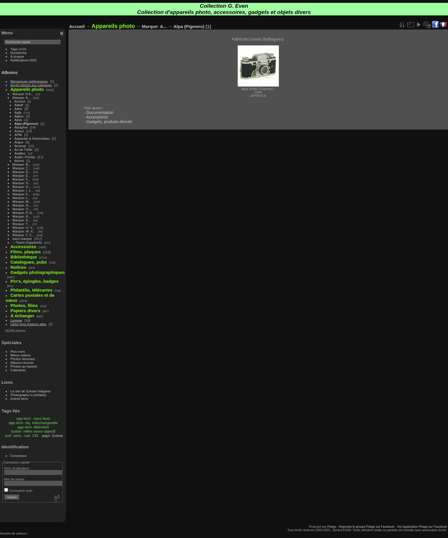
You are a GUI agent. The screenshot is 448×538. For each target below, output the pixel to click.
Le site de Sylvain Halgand (30, 391)
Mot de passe (14, 479)
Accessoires (97, 117)
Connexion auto (18, 490)
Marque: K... (22, 194)
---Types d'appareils (27, 242)
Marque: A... (22, 97)
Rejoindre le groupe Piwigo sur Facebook (366, 526)
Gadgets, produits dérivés (109, 121)
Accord (20, 101)
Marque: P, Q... (24, 212)
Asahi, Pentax (25, 157)
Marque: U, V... (24, 227)
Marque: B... (22, 164)
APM (18, 134)
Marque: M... (22, 201)
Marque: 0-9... (23, 94)
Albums (9, 72)
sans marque (22, 238)
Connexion (19, 455)
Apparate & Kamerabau (32, 138)
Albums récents (22, 362)
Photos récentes (23, 359)
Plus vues (18, 351)
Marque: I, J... (23, 190)
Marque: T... (21, 224)
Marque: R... (22, 216)
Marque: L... (22, 198)
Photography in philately (29, 395)
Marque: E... (22, 175)
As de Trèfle (24, 149)
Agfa (18, 112)
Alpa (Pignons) (26, 123)
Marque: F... (21, 179)
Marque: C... (22, 168)
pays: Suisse (52, 435)
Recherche (19, 53)
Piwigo (331, 526)
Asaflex (20, 153)
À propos (17, 56)
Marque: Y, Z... (23, 235)
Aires (18, 120)
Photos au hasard (24, 366)
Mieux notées (21, 355)
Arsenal (20, 146)
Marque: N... (22, 205)
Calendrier (18, 370)
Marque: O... (22, 209)
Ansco (19, 131)
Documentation (100, 112)
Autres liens (19, 398)
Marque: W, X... (24, 231)
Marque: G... (22, 183)
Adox (18, 109)
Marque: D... (22, 172)
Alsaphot (21, 127)
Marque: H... (22, 186)
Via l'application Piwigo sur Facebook (422, 526)
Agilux (19, 116)
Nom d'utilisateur (16, 468)
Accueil (77, 26)
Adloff (19, 105)
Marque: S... (22, 220)
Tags (14, 49)
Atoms (19, 160)
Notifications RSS (24, 60)
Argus (19, 142)
